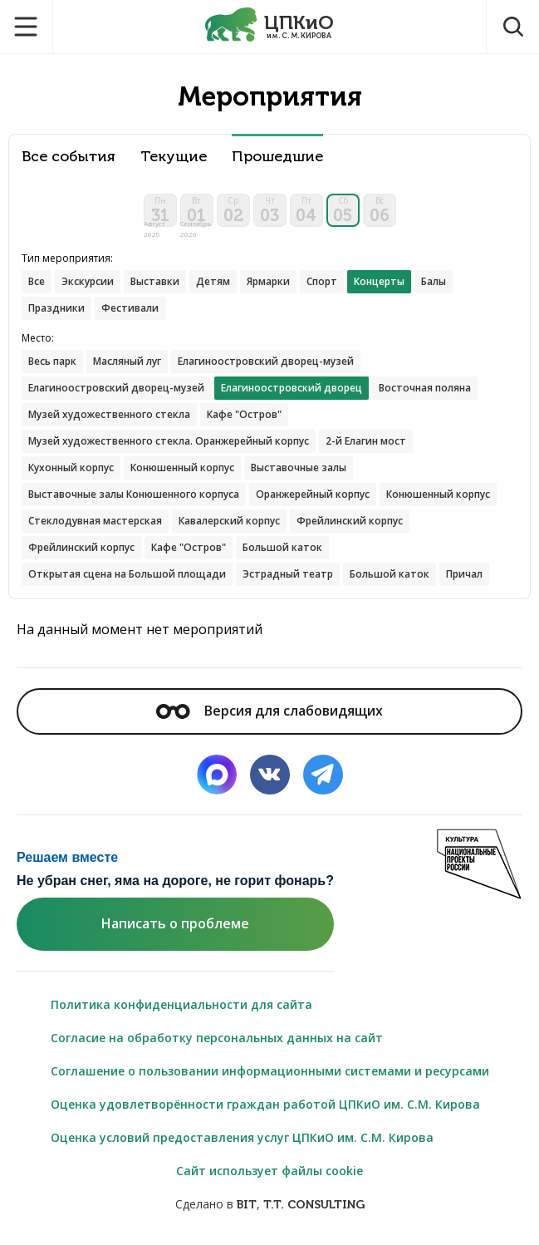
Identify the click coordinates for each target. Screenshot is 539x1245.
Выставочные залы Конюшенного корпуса (133, 494)
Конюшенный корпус (182, 467)
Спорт (321, 281)
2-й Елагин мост (366, 441)
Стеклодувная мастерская (95, 521)
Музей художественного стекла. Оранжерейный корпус (168, 441)
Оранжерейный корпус (313, 494)
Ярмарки (268, 281)
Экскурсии (87, 281)
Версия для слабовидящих (269, 710)
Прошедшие (277, 156)
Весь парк (52, 361)
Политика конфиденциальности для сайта (181, 1004)
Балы (433, 281)
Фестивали (130, 308)
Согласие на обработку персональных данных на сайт (217, 1038)
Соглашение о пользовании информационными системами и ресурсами (270, 1071)
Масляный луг (127, 361)
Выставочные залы (298, 467)
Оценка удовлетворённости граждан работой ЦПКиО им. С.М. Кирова (265, 1104)
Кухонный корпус (71, 467)
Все (36, 281)
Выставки (154, 281)
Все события (68, 156)
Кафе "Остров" (244, 414)
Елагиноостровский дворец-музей (266, 361)
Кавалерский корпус (229, 521)
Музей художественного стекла (109, 414)
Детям (213, 281)
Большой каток (282, 547)
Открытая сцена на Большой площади (127, 574)
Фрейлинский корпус (349, 521)
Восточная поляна (425, 388)
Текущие (173, 156)
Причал (464, 574)
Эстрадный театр (288, 574)
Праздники (56, 308)
